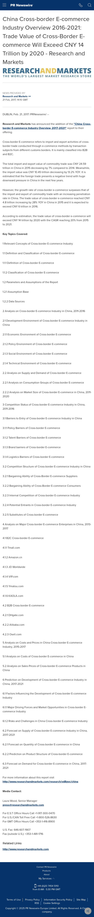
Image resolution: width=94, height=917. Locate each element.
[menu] (4, 5)
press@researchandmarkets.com (23, 805)
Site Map (81, 900)
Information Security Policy (58, 900)
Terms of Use (14, 900)
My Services (47, 878)
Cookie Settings (51, 903)
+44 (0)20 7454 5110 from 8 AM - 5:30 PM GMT (46, 887)
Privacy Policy (32, 900)
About (47, 874)
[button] (80, 5)
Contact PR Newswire (47, 867)
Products (46, 870)
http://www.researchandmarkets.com (26, 849)
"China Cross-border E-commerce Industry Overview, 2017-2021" (47, 126)
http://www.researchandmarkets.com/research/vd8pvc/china (40, 782)
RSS (37, 903)
